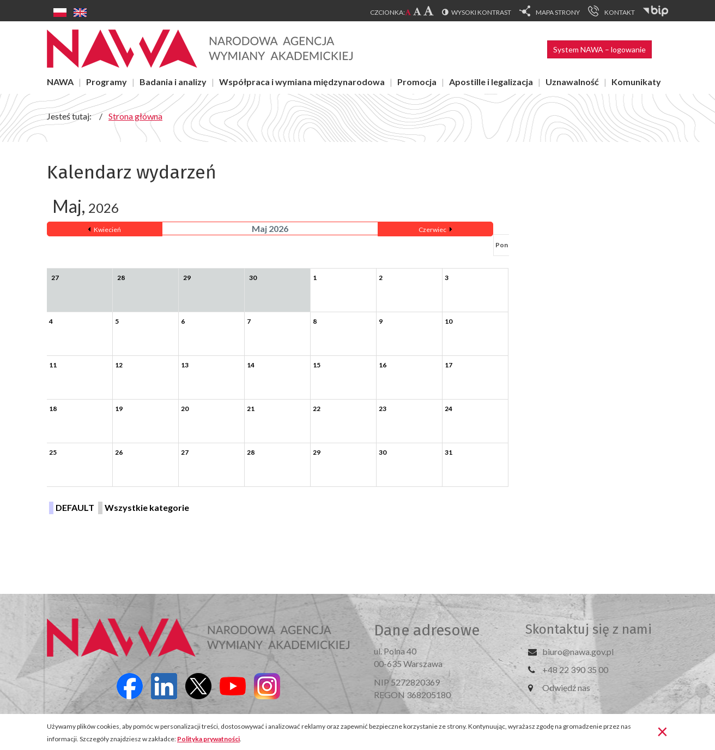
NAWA (60, 81)
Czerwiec (432, 229)
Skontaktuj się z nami (588, 629)
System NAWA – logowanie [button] (599, 49)
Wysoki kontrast (481, 12)
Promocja (417, 81)
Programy (106, 81)
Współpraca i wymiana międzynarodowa (302, 81)
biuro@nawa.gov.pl (578, 651)
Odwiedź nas (566, 687)
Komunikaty (636, 81)
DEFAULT (75, 507)
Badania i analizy (173, 81)
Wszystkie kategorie (147, 507)
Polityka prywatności (208, 739)
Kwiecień (107, 229)
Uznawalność (572, 81)
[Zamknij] (662, 731)
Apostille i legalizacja (491, 81)
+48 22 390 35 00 (575, 669)
